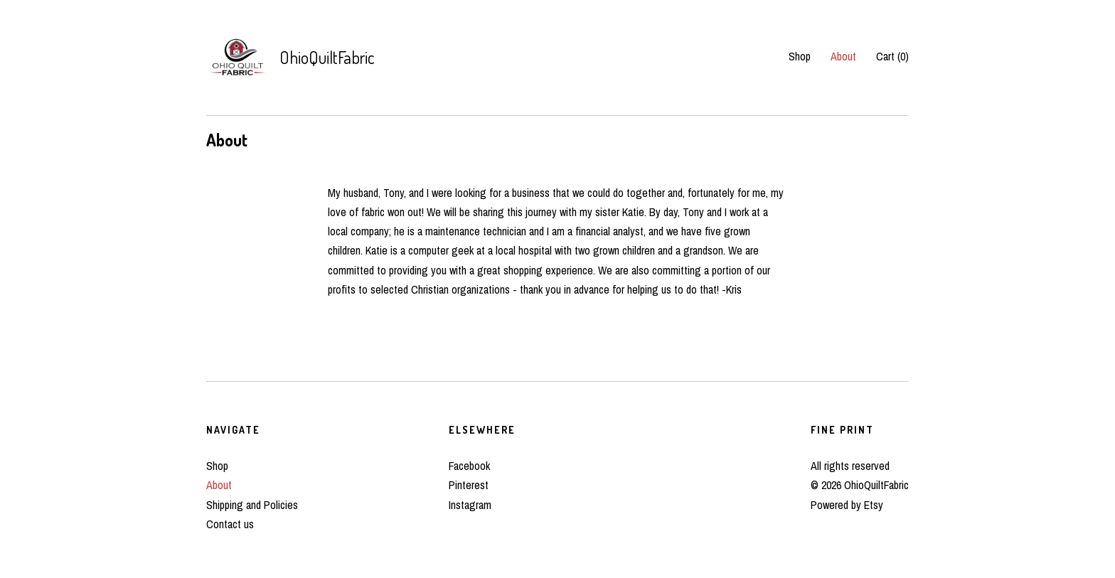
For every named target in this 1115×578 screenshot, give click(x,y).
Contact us (230, 524)
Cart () (892, 56)
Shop (800, 56)
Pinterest (469, 485)
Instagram (470, 505)
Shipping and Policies (252, 505)
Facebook (469, 465)
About (843, 56)
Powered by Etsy (847, 505)
